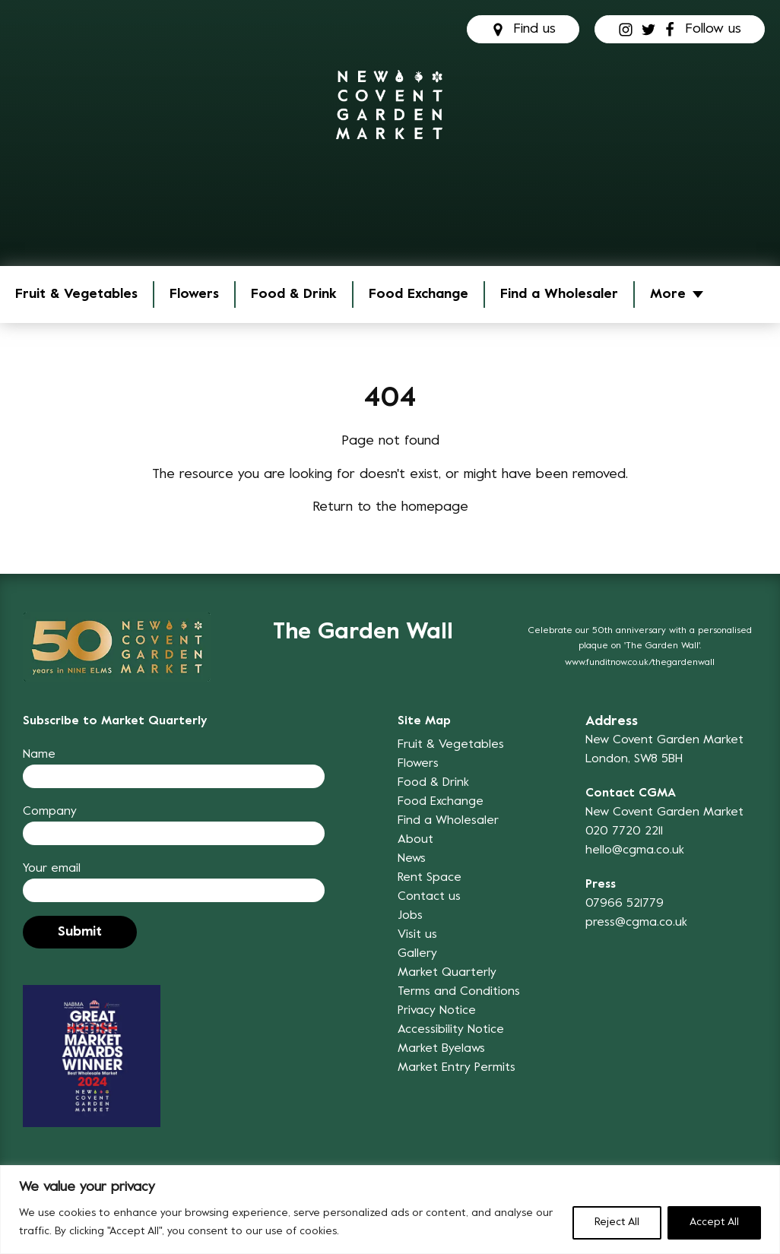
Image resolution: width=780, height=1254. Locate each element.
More (668, 294)
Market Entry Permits (456, 1068)
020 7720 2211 (624, 831)
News (412, 859)
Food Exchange (418, 294)
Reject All (617, 1222)
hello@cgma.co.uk (634, 850)
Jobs (410, 916)
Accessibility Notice (451, 1030)
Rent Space (429, 878)
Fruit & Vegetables (76, 294)
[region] (390, 1209)
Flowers (194, 294)
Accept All (714, 1222)
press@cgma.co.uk (636, 923)
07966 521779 (624, 904)
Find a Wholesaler (559, 294)
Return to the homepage (390, 507)
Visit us (417, 935)
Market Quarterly (447, 973)
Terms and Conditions (459, 992)
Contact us (429, 897)
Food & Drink (294, 294)
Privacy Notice (437, 1011)
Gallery (417, 954)
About (415, 840)
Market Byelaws (441, 1049)
